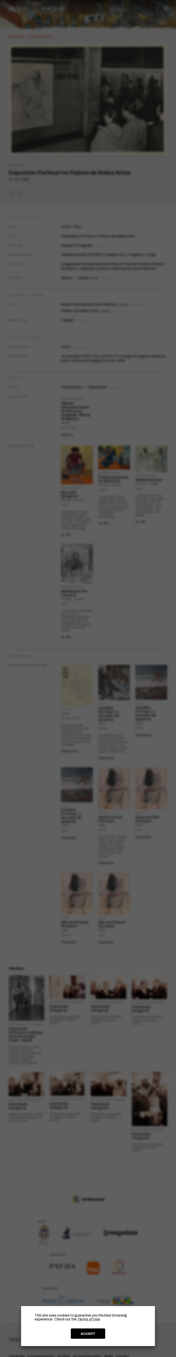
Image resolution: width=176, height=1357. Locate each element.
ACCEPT (88, 1334)
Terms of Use (88, 1319)
